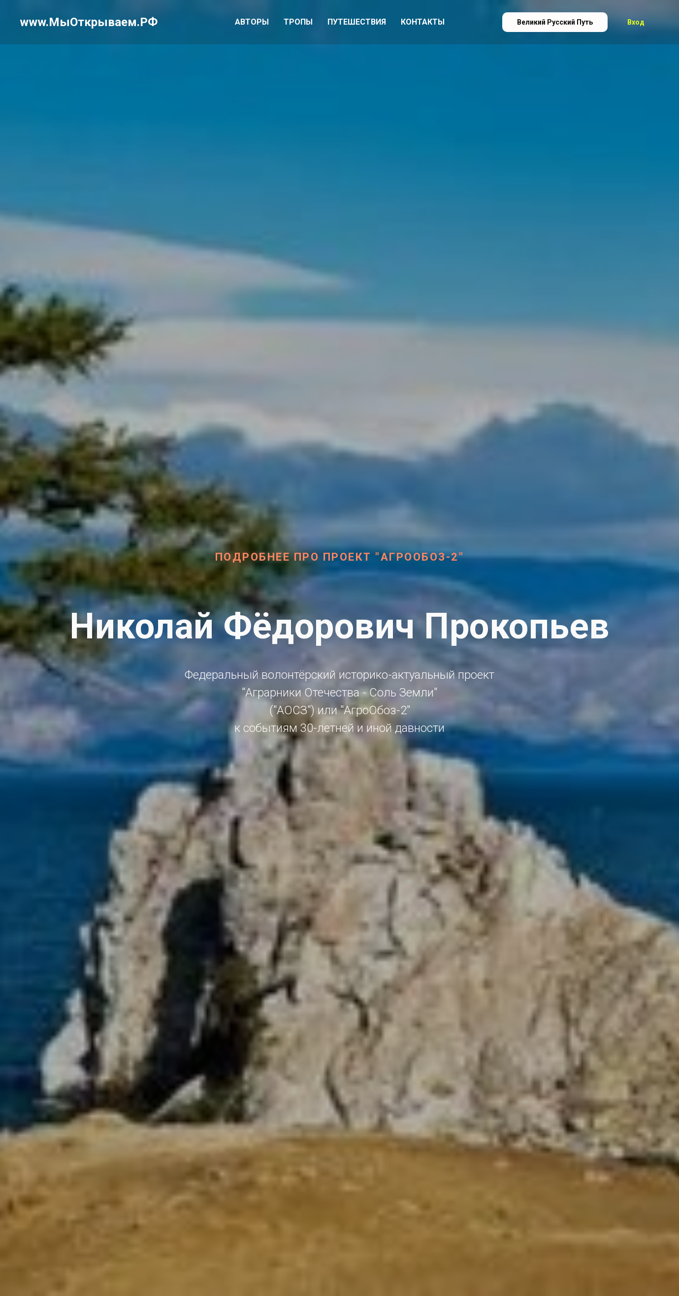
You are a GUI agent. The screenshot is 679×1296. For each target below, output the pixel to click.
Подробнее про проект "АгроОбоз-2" (339, 557)
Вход (636, 22)
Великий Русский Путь (555, 22)
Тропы (298, 22)
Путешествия (356, 22)
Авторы (252, 22)
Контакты (423, 22)
